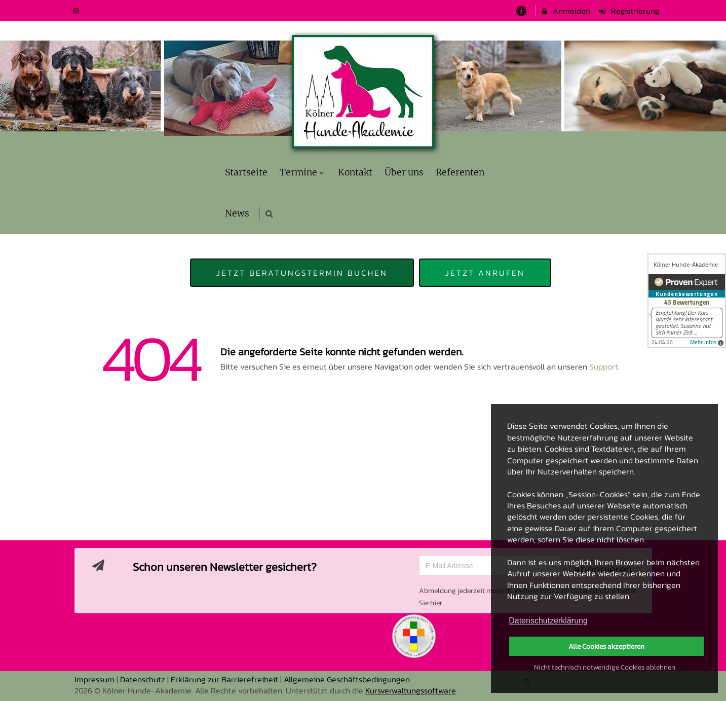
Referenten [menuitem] (460, 172)
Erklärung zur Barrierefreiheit (224, 679)
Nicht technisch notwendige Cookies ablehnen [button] (604, 667)
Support (603, 366)
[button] (269, 213)
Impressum (94, 679)
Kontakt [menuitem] (355, 172)
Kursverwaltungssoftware (410, 690)
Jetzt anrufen (485, 273)
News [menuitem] (237, 213)
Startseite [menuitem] (246, 172)
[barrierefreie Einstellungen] (522, 11)
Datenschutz (142, 679)
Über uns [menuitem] (404, 172)
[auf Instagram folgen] (77, 11)
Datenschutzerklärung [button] (548, 620)
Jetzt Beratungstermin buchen (302, 273)
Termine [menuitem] (303, 172)
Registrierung (629, 11)
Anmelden (565, 11)
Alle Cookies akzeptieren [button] (606, 646)
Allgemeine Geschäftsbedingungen (347, 679)
